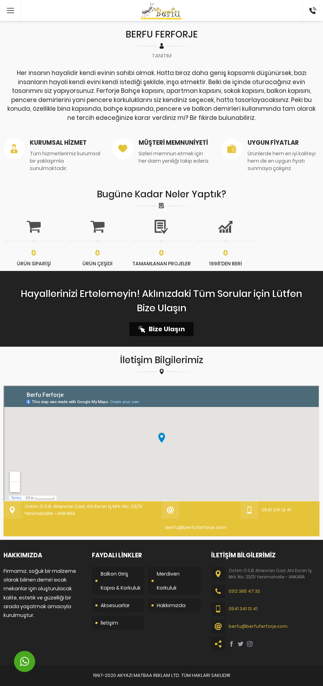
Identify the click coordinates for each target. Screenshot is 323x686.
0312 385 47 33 (244, 591)
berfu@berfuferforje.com (195, 527)
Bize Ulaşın (167, 329)
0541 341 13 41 (312, 7)
